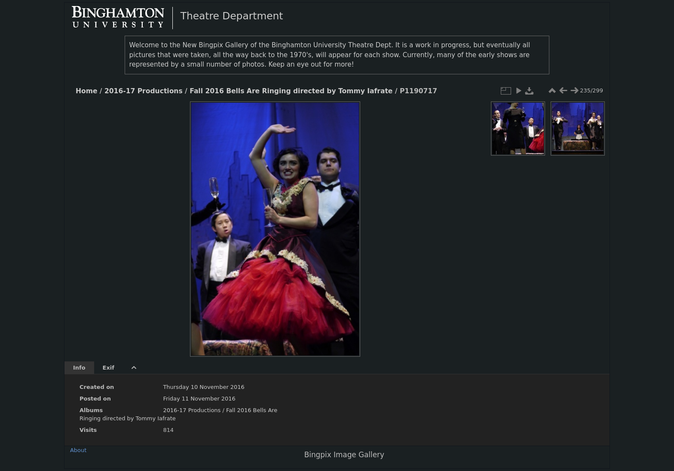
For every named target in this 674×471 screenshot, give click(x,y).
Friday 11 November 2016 (199, 398)
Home (86, 91)
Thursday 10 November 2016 (203, 387)
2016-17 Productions (143, 91)
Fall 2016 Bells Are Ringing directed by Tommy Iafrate (291, 91)
